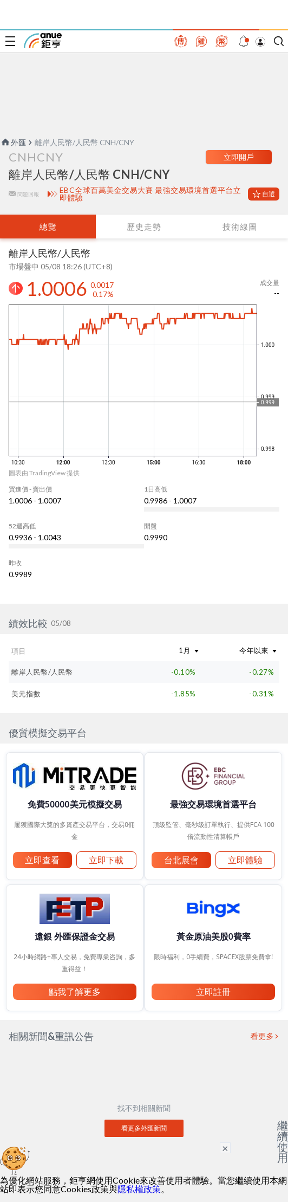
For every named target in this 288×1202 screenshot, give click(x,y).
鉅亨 (43, 41)
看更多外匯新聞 (144, 1128)
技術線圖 (239, 226)
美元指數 (26, 693)
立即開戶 (239, 156)
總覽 (48, 226)
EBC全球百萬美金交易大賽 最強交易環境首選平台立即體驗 (150, 194)
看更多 (262, 1036)
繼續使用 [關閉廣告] (282, 1141)
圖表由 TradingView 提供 (44, 473)
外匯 (13, 142)
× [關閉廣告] (225, 1147)
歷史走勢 (144, 226)
